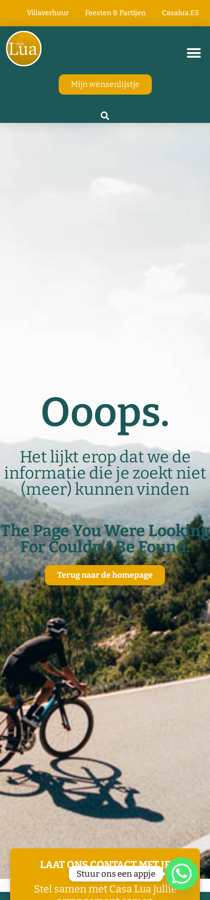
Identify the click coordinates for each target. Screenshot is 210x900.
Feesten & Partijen (115, 13)
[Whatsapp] (181, 873)
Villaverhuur (48, 13)
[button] (193, 52)
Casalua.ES (180, 13)
